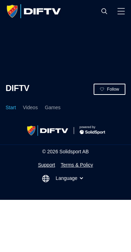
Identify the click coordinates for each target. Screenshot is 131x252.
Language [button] (70, 178)
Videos (30, 107)
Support (46, 165)
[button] (104, 11)
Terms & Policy (77, 165)
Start (11, 107)
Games (52, 107)
